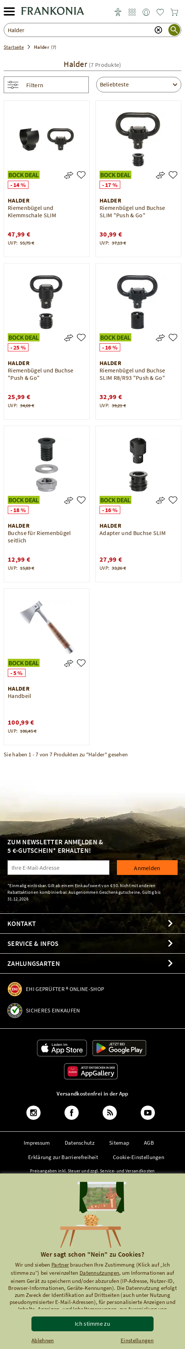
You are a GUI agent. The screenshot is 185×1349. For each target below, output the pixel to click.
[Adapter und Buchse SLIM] (173, 500)
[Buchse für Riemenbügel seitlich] (81, 500)
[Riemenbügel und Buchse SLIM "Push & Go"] (173, 175)
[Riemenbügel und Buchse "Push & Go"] (81, 337)
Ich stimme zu (92, 1323)
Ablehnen (42, 1340)
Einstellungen (137, 1340)
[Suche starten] (174, 30)
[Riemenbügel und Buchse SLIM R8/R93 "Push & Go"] (173, 337)
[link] (132, 12)
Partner (60, 1264)
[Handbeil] (81, 663)
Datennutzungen (99, 1272)
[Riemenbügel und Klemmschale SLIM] (81, 175)
